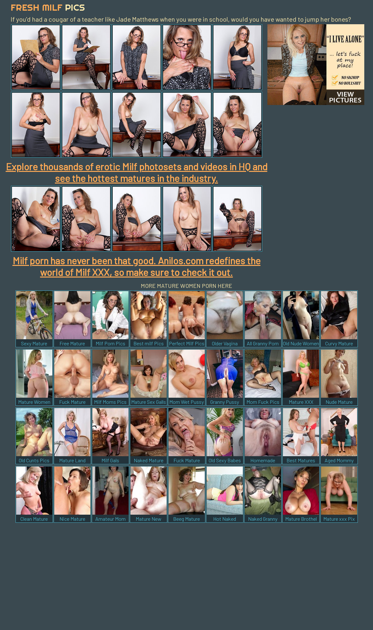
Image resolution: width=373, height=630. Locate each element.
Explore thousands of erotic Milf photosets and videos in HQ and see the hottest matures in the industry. (136, 172)
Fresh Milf (48, 7)
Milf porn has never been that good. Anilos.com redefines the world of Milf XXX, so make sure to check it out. (137, 266)
